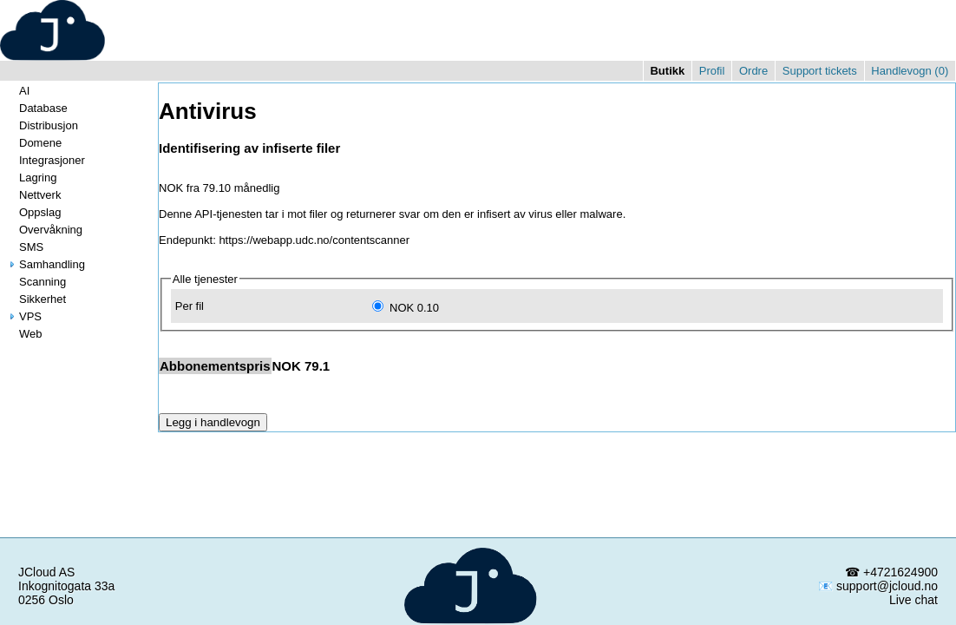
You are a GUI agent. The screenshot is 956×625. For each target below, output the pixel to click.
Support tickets (819, 70)
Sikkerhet (35, 299)
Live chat (913, 600)
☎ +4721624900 (891, 572)
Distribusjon (41, 125)
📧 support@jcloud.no (878, 586)
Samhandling (45, 264)
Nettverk (33, 194)
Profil (712, 70)
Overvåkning (43, 229)
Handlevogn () (909, 70)
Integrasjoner (45, 160)
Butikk (667, 70)
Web (24, 333)
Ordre (753, 70)
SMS (24, 246)
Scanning (35, 281)
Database (36, 108)
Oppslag (33, 212)
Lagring (30, 177)
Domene (33, 142)
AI (17, 90)
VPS (23, 316)
